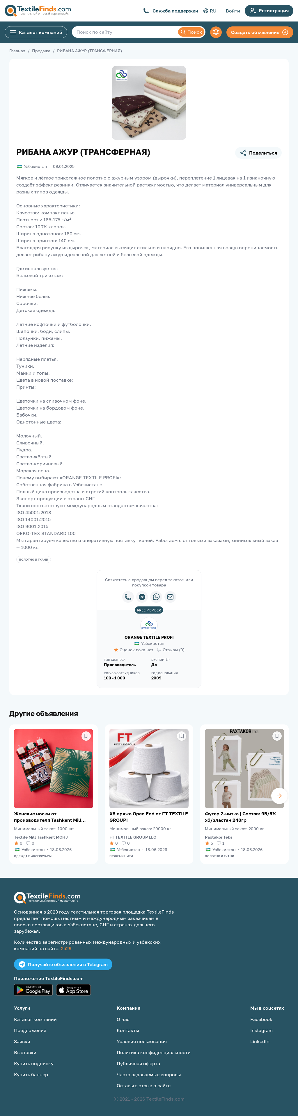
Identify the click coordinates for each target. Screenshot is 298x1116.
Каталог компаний (36, 32)
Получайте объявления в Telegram (63, 964)
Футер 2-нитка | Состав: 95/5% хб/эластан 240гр (240, 817)
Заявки (22, 1041)
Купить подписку (34, 1063)
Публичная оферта (138, 1063)
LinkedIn (259, 1041)
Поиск (191, 32)
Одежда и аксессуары (33, 856)
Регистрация (269, 10)
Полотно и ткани (33, 559)
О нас (123, 1019)
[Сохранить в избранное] (86, 736)
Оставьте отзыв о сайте (144, 1085)
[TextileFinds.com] (38, 11)
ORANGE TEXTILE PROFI (149, 637)
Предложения (30, 1030)
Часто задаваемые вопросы (149, 1074)
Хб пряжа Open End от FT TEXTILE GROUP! (148, 817)
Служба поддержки (170, 11)
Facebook (261, 1019)
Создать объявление (260, 32)
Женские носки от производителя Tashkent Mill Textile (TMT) (47, 817)
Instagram (261, 1030)
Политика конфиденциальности (154, 1052)
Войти (233, 11)
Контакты (128, 1030)
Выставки (25, 1052)
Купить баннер (31, 1074)
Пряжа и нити (121, 856)
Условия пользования (142, 1041)
